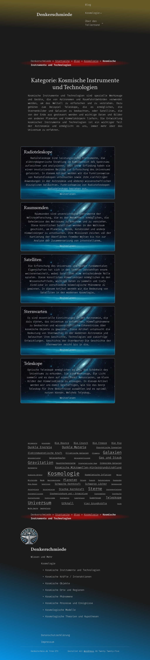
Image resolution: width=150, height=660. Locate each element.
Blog (77, 61)
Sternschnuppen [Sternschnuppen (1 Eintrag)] (34, 498)
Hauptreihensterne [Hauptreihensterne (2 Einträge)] (65, 463)
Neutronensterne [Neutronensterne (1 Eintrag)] (53, 480)
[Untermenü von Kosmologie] (101, 13)
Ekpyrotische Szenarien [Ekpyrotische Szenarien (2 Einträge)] (108, 447)
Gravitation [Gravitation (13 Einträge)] (40, 462)
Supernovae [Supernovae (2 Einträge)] (95, 497)
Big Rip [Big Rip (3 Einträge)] (116, 442)
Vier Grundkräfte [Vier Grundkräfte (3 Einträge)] (95, 503)
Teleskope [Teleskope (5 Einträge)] (113, 497)
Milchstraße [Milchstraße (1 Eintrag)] (32, 480)
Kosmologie (91, 61)
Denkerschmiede (54, 15)
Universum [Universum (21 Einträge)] (39, 503)
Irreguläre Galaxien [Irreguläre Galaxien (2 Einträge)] (111, 463)
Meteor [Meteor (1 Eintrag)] (119, 475)
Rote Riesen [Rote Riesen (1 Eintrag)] (32, 484)
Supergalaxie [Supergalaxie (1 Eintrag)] (79, 498)
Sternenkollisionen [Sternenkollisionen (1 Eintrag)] (35, 494)
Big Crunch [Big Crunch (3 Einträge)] (81, 442)
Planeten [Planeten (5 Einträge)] (70, 480)
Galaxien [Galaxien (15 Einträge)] (112, 452)
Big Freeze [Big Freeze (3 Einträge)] (100, 442)
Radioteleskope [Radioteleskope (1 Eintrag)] (104, 480)
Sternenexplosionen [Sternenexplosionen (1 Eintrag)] (114, 489)
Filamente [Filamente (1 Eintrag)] (96, 453)
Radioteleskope (38, 152)
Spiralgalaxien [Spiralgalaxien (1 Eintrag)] (49, 489)
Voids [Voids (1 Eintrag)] (119, 504)
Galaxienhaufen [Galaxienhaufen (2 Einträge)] (57, 457)
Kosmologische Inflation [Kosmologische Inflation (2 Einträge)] (98, 474)
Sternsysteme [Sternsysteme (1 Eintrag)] (50, 498)
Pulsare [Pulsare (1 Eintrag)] (83, 480)
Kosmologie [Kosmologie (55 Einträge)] (63, 473)
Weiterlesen (68, 194)
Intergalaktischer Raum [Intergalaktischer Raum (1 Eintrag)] (87, 463)
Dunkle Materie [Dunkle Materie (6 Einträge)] (74, 447)
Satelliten (32, 260)
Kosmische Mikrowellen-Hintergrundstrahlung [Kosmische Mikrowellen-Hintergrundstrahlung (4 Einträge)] (88, 467)
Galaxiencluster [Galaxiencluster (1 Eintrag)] (34, 458)
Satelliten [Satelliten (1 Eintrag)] (46, 484)
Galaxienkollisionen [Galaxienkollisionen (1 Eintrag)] (82, 458)
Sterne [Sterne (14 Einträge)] (95, 488)
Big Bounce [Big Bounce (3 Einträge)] (62, 442)
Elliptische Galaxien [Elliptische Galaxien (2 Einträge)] (77, 453)
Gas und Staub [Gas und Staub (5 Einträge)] (110, 457)
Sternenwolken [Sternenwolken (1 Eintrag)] (99, 494)
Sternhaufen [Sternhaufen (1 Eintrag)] (116, 494)
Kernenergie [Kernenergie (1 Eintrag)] (32, 468)
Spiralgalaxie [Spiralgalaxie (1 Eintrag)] (33, 489)
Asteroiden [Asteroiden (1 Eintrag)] (46, 443)
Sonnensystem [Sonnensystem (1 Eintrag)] (116, 484)
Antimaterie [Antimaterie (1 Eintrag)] (32, 443)
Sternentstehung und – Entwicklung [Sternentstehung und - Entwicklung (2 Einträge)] (69, 493)
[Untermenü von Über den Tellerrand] (102, 23)
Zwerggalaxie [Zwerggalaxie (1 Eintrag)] (45, 508)
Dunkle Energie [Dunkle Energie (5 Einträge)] (40, 447)
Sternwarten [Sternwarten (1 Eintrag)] (64, 498)
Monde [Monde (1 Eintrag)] (42, 480)
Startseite (62, 61)
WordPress (89, 651)
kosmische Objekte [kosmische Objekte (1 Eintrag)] (35, 475)
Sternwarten (35, 312)
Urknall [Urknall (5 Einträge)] (68, 503)
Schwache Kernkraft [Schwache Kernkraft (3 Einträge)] (68, 483)
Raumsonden (36, 208)
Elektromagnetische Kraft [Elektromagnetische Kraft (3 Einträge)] (45, 452)
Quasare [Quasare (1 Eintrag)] (92, 480)
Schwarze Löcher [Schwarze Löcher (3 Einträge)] (96, 483)
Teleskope (33, 364)
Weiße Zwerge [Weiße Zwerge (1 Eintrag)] (33, 508)
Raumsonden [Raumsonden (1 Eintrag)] (117, 480)
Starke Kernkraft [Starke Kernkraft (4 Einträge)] (71, 489)
